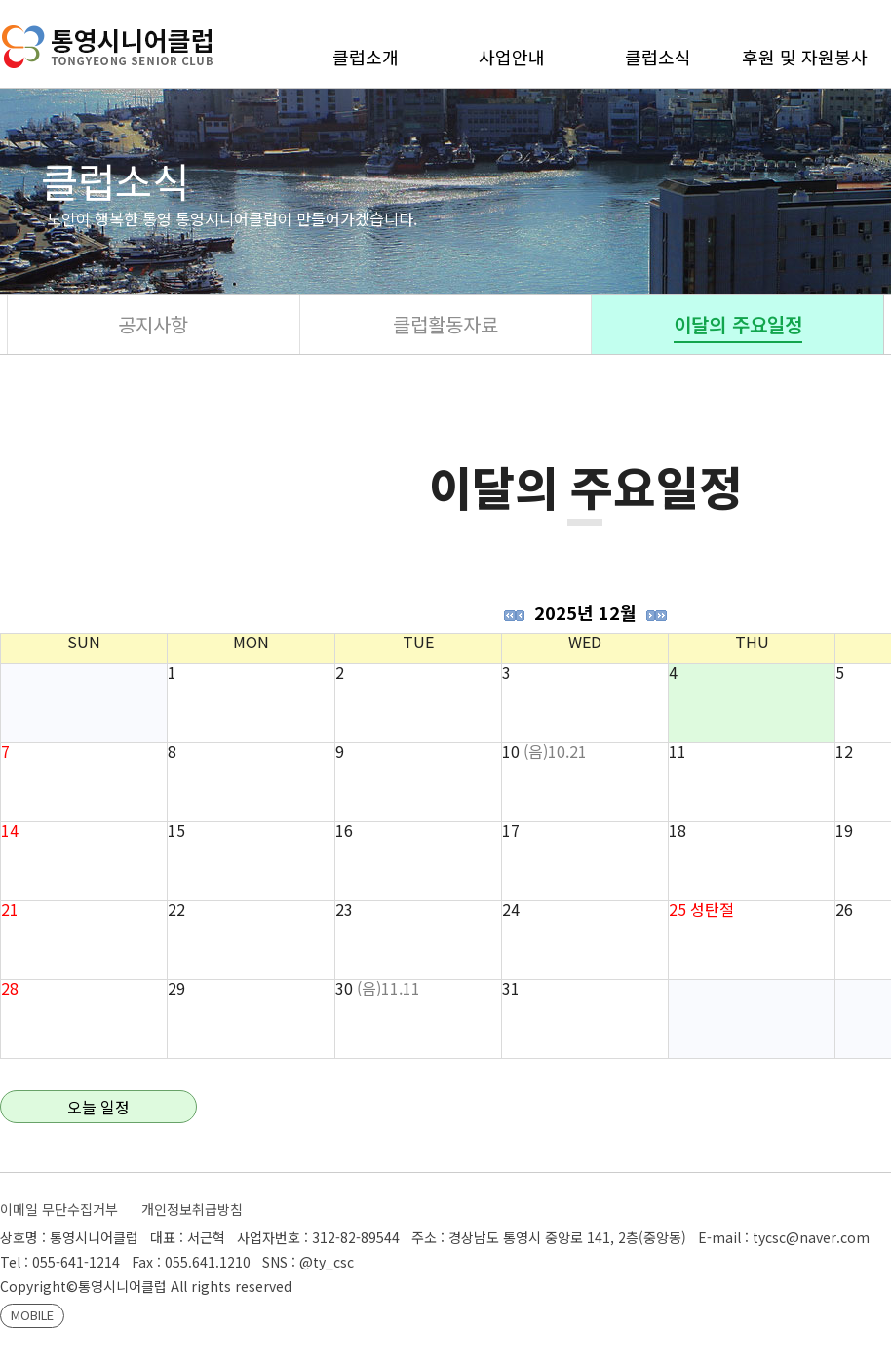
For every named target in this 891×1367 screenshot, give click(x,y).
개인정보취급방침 (192, 1209)
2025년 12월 (585, 612)
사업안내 (512, 56)
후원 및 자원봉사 (805, 56)
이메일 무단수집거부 (59, 1209)
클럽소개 (365, 56)
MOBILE (32, 1315)
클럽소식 (658, 56)
